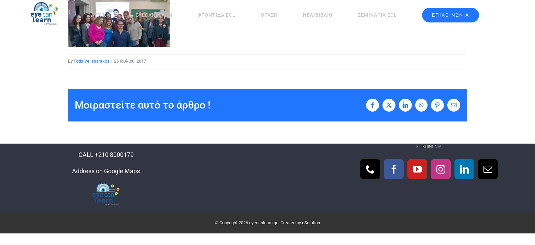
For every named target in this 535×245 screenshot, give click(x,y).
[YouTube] (417, 169)
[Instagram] (441, 169)
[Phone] (370, 169)
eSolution (311, 222)
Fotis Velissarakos (92, 61)
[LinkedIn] (464, 169)
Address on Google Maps (106, 171)
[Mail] (488, 169)
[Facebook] (394, 169)
